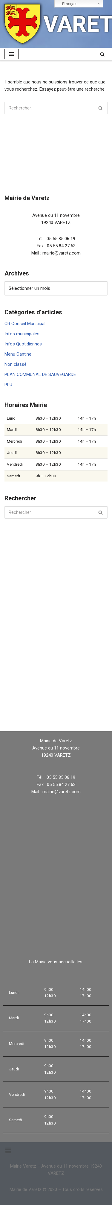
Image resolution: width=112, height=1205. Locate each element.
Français (66, 3)
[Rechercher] (102, 54)
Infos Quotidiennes (23, 344)
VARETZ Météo (56, 705)
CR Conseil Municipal (24, 323)
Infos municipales (21, 333)
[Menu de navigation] (11, 54)
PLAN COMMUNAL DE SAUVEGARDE (40, 374)
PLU (8, 384)
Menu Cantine (17, 354)
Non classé (15, 364)
